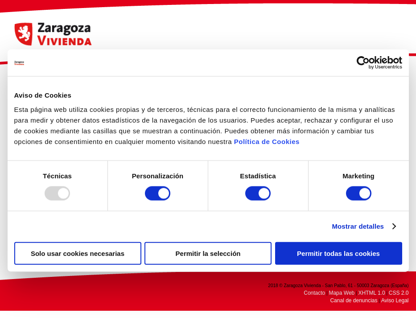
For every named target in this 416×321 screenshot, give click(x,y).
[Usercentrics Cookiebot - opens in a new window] (363, 63)
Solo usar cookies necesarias (77, 253)
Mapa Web (341, 293)
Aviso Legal (395, 300)
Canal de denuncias (353, 300)
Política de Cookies (267, 141)
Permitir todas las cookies (338, 253)
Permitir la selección (208, 253)
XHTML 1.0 (371, 293)
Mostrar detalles (358, 226)
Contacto (314, 293)
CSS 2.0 (399, 293)
